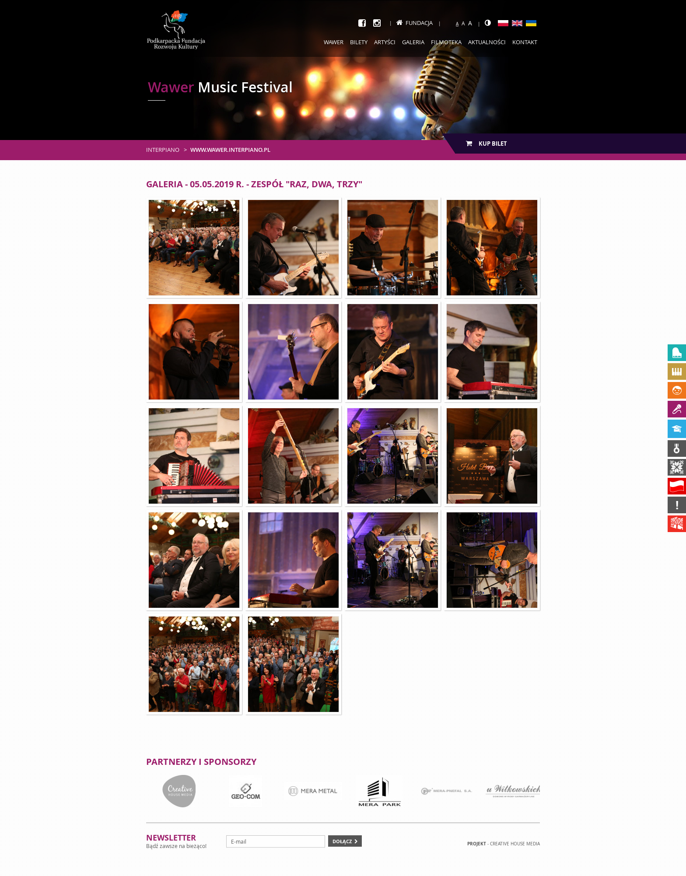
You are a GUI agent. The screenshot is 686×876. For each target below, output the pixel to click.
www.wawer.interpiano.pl (230, 150)
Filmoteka (446, 42)
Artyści (385, 42)
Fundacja (414, 23)
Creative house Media (515, 844)
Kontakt (524, 42)
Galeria (413, 42)
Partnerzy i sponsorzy (201, 761)
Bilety (359, 42)
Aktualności (487, 42)
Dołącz (342, 841)
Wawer (333, 42)
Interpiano (162, 150)
